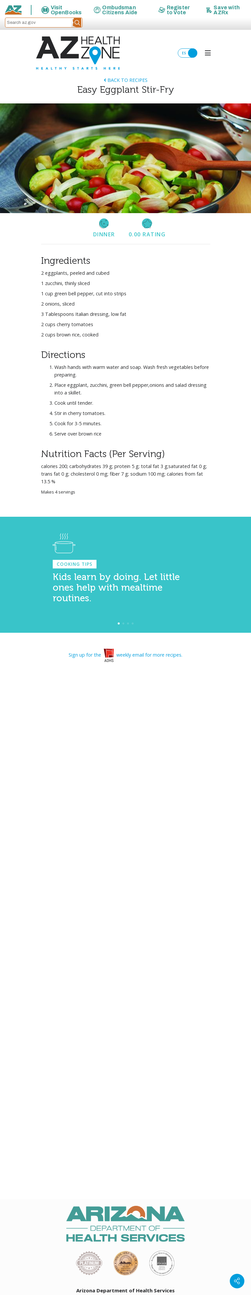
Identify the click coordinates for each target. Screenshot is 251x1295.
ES (189, 53)
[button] (77, 23)
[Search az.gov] (38, 23)
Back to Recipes (126, 80)
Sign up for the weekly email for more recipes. (125, 655)
